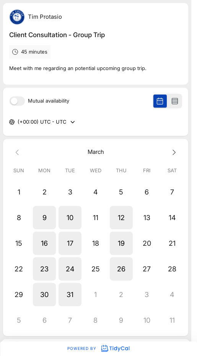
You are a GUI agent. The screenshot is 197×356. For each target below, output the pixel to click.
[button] (44, 217)
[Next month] (172, 152)
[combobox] (18, 122)
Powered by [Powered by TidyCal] (98, 348)
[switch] (17, 101)
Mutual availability (48, 100)
